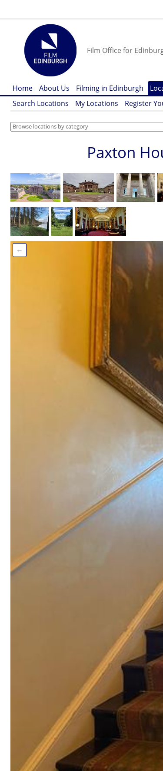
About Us (54, 88)
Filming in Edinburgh (109, 88)
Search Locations (41, 103)
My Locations (96, 103)
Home (23, 88)
